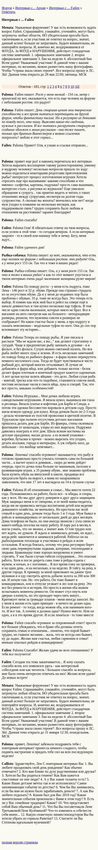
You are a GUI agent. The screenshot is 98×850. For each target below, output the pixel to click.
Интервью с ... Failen (64, 8)
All (77, 86)
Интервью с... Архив (30, 8)
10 (72, 86)
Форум (7, 8)
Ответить (8, 12)
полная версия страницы (20, 842)
